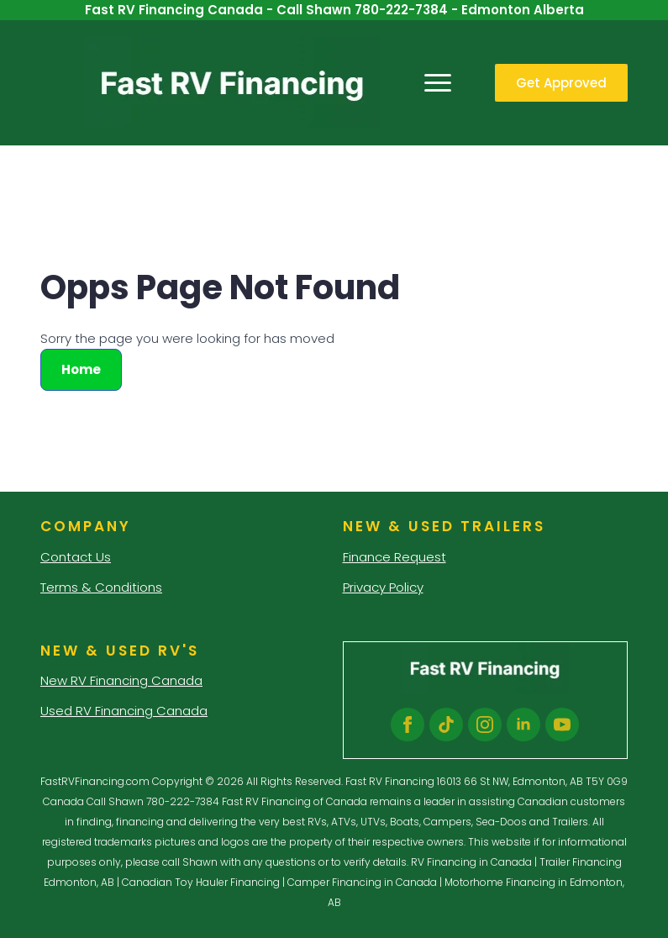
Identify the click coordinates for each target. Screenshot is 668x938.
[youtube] (562, 724)
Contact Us (75, 557)
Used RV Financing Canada (124, 710)
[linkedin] (523, 724)
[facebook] (407, 724)
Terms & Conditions (101, 587)
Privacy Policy (383, 587)
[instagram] (485, 724)
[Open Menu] (437, 83)
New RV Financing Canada (121, 680)
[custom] (446, 724)
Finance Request (394, 557)
